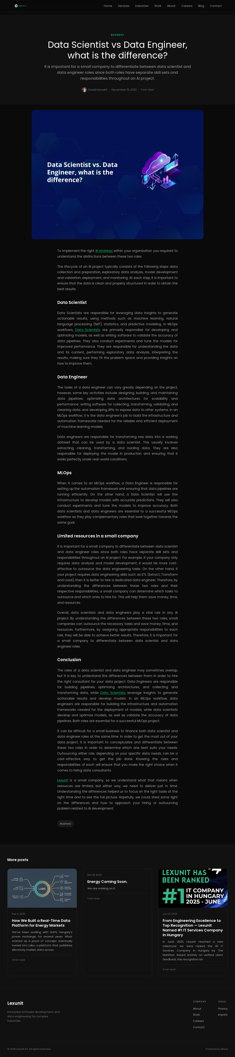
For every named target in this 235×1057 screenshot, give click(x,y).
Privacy (223, 1008)
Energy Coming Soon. (107, 881)
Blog (201, 6)
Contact (216, 6)
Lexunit (62, 780)
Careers (186, 6)
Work (157, 6)
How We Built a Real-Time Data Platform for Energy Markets (41, 923)
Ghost (224, 1049)
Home (108, 6)
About (171, 6)
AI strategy (104, 251)
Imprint (223, 1015)
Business (117, 34)
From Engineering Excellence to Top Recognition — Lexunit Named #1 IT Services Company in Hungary (193, 927)
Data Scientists (87, 330)
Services (123, 6)
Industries (142, 6)
